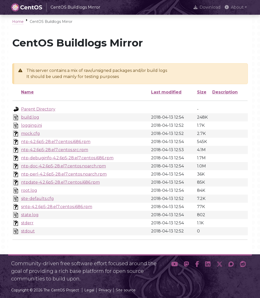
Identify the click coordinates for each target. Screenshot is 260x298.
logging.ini (31, 125)
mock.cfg (30, 133)
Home (18, 21)
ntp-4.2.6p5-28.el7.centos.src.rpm (54, 149)
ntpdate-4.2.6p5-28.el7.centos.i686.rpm (60, 182)
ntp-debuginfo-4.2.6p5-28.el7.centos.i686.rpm (67, 157)
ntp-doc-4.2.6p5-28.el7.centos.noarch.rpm (63, 166)
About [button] (234, 7)
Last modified (166, 92)
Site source (126, 290)
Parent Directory (38, 109)
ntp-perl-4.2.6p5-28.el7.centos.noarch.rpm (64, 174)
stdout (28, 231)
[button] (174, 269)
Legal (89, 290)
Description (225, 92)
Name (27, 92)
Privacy (105, 290)
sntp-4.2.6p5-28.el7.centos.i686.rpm (56, 206)
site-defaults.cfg (37, 198)
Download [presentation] (207, 7)
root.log (29, 190)
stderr (27, 223)
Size (201, 92)
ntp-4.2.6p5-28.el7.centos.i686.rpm (55, 141)
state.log (30, 214)
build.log (30, 117)
